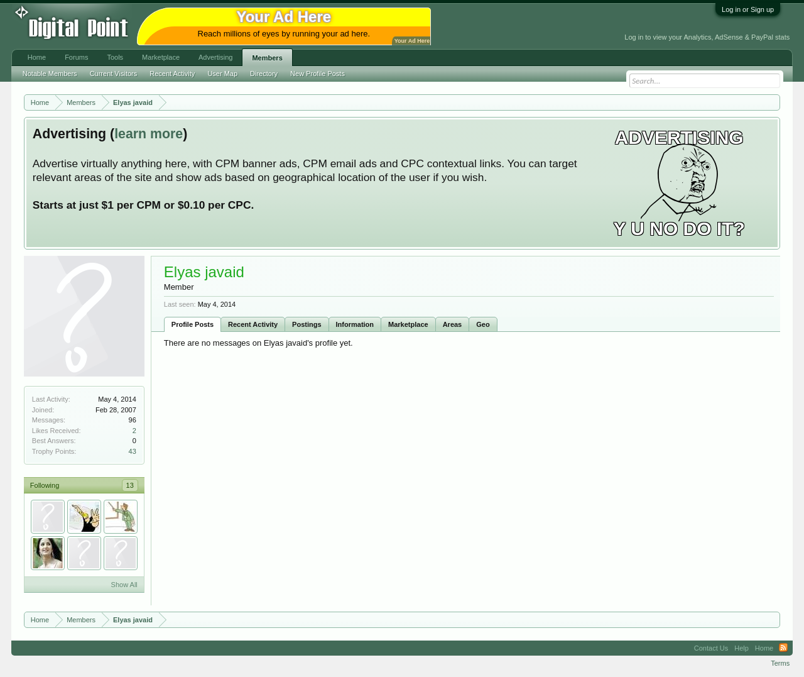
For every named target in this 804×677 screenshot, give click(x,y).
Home (37, 57)
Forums (76, 57)
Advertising (215, 57)
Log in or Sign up (748, 9)
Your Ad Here (412, 41)
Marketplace (408, 324)
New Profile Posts (317, 73)
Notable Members (50, 73)
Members (267, 58)
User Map (222, 73)
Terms (780, 663)
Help (741, 648)
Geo (482, 324)
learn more (148, 133)
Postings (306, 324)
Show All (124, 584)
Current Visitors (114, 73)
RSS (783, 648)
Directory (264, 73)
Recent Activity (253, 324)
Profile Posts (192, 324)
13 (130, 485)
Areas (452, 324)
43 (132, 451)
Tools (115, 57)
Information (355, 324)
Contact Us (711, 648)
